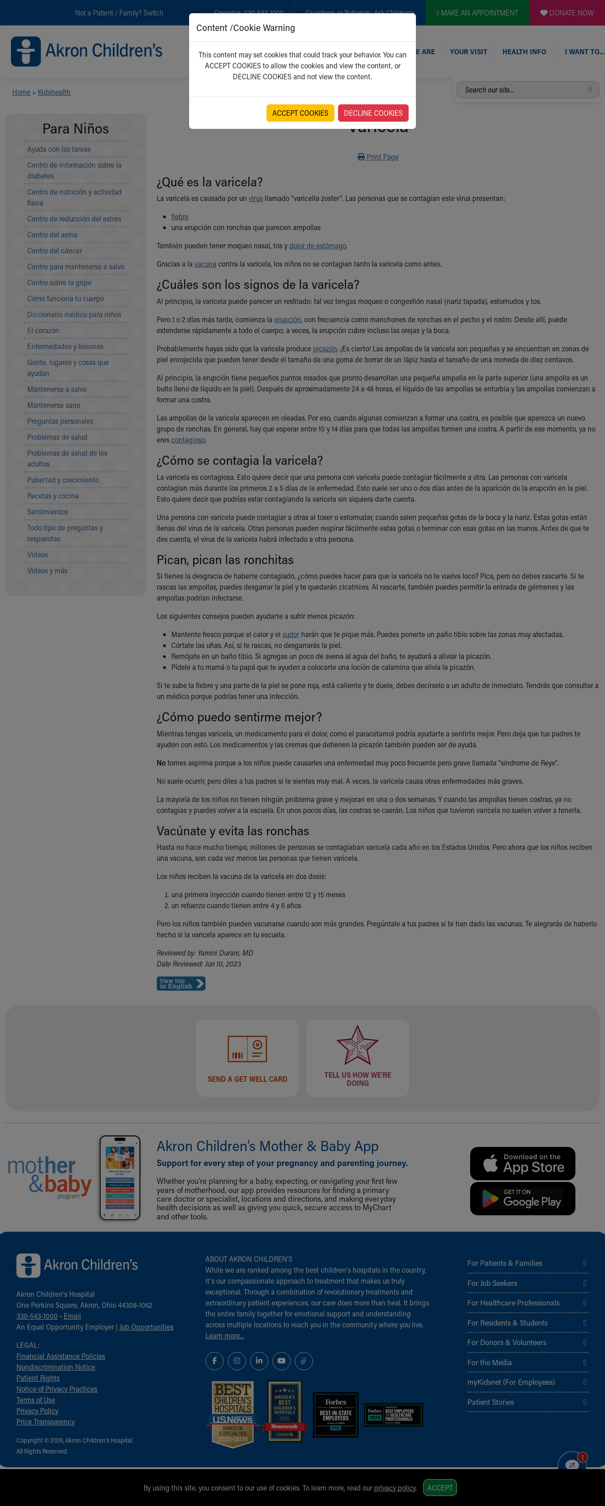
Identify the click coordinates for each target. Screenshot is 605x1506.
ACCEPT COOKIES (300, 113)
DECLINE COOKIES (373, 113)
